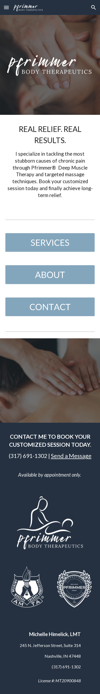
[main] (50, 163)
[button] (6, 7)
